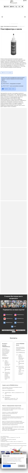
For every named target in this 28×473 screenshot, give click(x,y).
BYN (25, 0)
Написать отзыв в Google (9, 330)
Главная (2, 26)
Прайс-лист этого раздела (6, 72)
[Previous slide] (2, 17)
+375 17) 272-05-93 (11, 430)
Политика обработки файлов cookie (9, 463)
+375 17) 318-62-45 (13, 429)
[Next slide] (25, 17)
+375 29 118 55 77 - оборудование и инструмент (11, 83)
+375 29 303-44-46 (8, 395)
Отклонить (21, 465)
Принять (6, 465)
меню (12, 6)
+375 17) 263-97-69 (14, 426)
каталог (6, 6)
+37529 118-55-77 (14, 412)
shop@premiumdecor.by (6, 415)
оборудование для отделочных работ (10, 26)
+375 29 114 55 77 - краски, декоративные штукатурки (12, 86)
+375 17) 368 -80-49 (8, 428)
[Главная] (13, 4)
